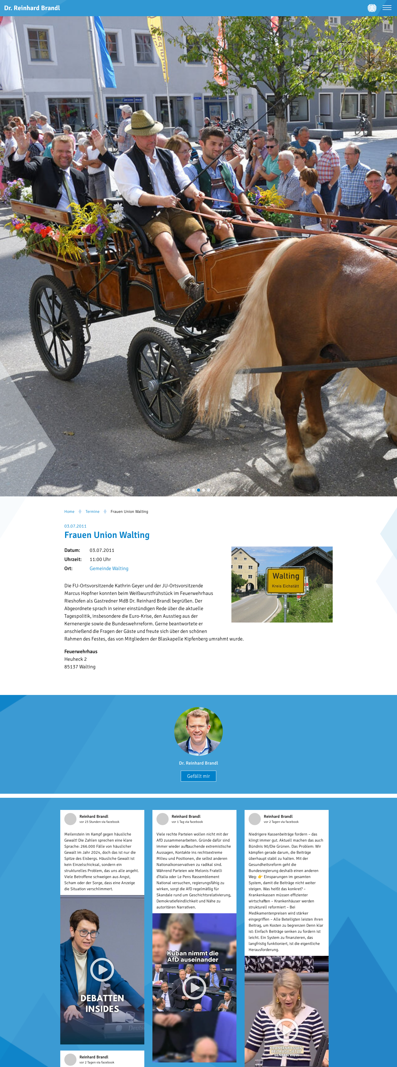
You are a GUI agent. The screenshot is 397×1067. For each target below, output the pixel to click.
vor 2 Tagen (272, 822)
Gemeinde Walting (109, 568)
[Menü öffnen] (387, 8)
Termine (93, 511)
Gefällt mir (198, 776)
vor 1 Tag (178, 822)
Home (69, 511)
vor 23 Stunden (91, 822)
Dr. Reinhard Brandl (198, 763)
